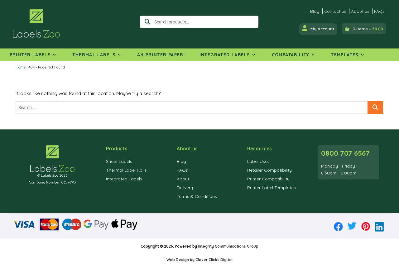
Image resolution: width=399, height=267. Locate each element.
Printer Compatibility (268, 179)
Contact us (335, 11)
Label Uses (258, 161)
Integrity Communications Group (228, 246)
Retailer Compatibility (269, 170)
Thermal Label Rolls (126, 170)
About (183, 179)
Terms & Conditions (197, 196)
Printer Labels (30, 55)
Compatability (291, 55)
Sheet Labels (119, 161)
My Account (318, 28)
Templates (345, 55)
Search (146, 22)
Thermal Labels (94, 55)
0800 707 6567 (345, 153)
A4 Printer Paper (160, 55)
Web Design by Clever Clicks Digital (199, 259)
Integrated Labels (225, 55)
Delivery (185, 187)
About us (360, 11)
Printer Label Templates (271, 187)
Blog (315, 11)
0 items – (368, 28)
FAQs (379, 11)
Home (21, 67)
